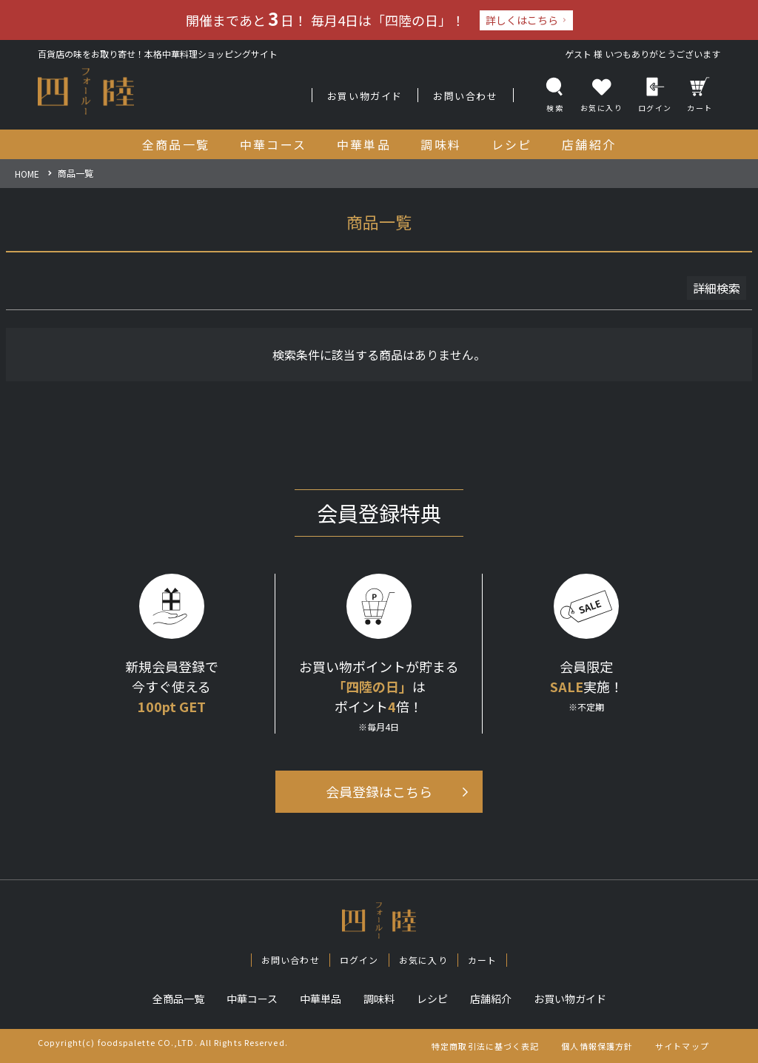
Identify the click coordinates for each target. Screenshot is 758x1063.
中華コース (252, 998)
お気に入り (423, 959)
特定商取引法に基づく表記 (485, 1046)
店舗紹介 (491, 998)
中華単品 (320, 998)
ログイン (655, 94)
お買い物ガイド (365, 96)
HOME (27, 173)
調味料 (379, 998)
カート (700, 94)
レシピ (432, 998)
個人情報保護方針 (597, 1046)
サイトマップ (682, 1046)
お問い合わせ (465, 96)
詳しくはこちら (522, 20)
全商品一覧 (178, 998)
